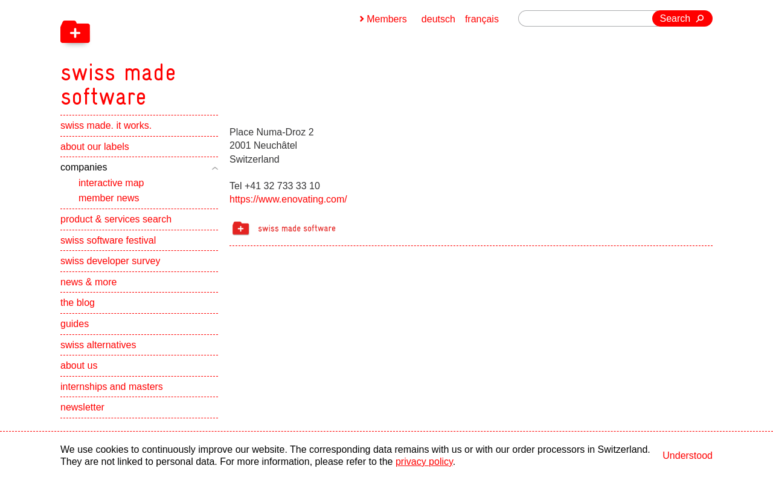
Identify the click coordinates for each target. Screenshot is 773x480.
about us (78, 365)
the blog (77, 302)
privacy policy (424, 461)
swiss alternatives (98, 345)
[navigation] (181, 54)
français (482, 19)
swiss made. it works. (106, 125)
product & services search (116, 219)
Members (387, 19)
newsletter (82, 407)
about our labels (94, 146)
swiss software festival (108, 240)
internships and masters (111, 386)
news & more (88, 282)
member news (109, 198)
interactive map (111, 183)
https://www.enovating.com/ (288, 199)
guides (74, 324)
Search (675, 18)
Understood (687, 455)
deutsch (438, 19)
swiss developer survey (110, 261)
